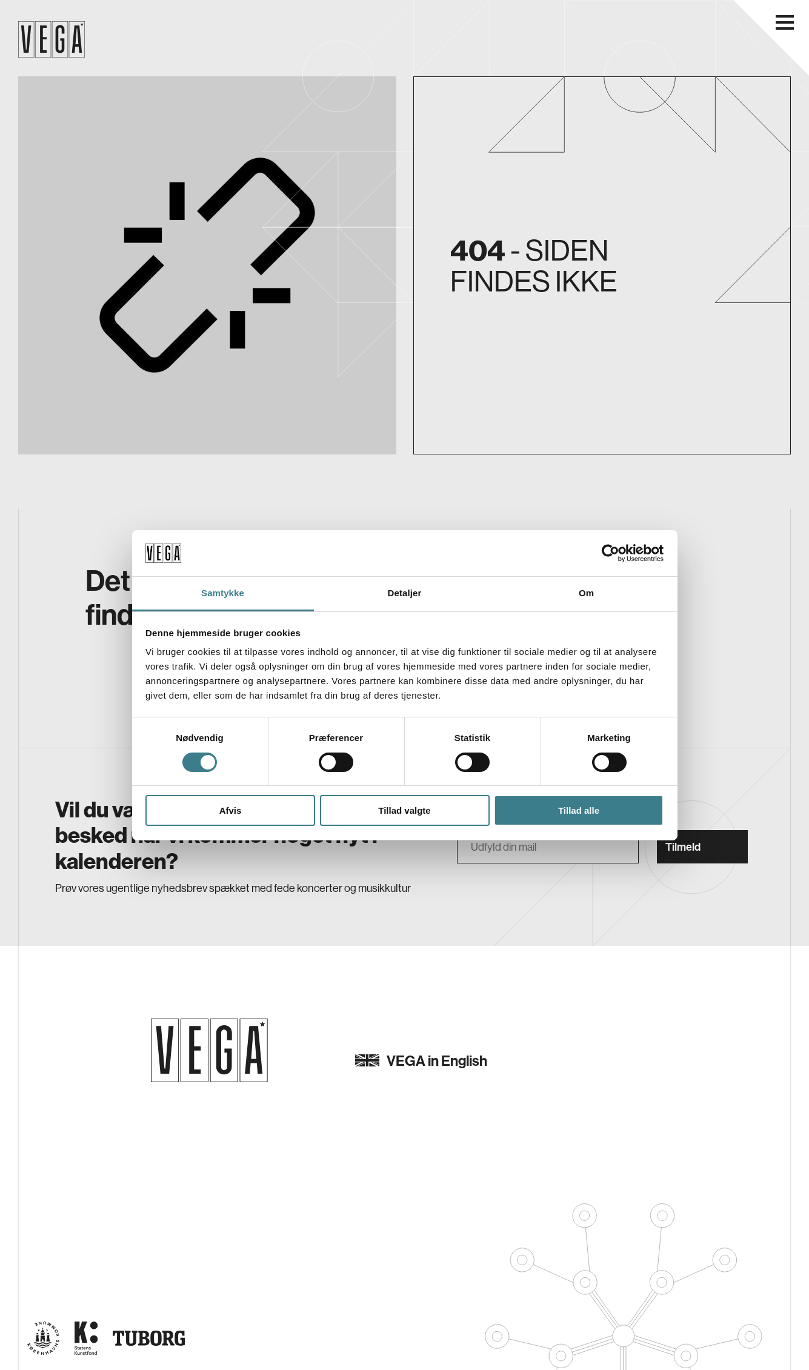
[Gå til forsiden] (209, 1050)
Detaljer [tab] (405, 593)
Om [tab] (586, 593)
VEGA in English (421, 1060)
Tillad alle (578, 810)
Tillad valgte (404, 810)
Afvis (230, 810)
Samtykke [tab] (222, 593)
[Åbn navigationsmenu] (785, 22)
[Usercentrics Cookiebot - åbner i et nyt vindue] (611, 553)
